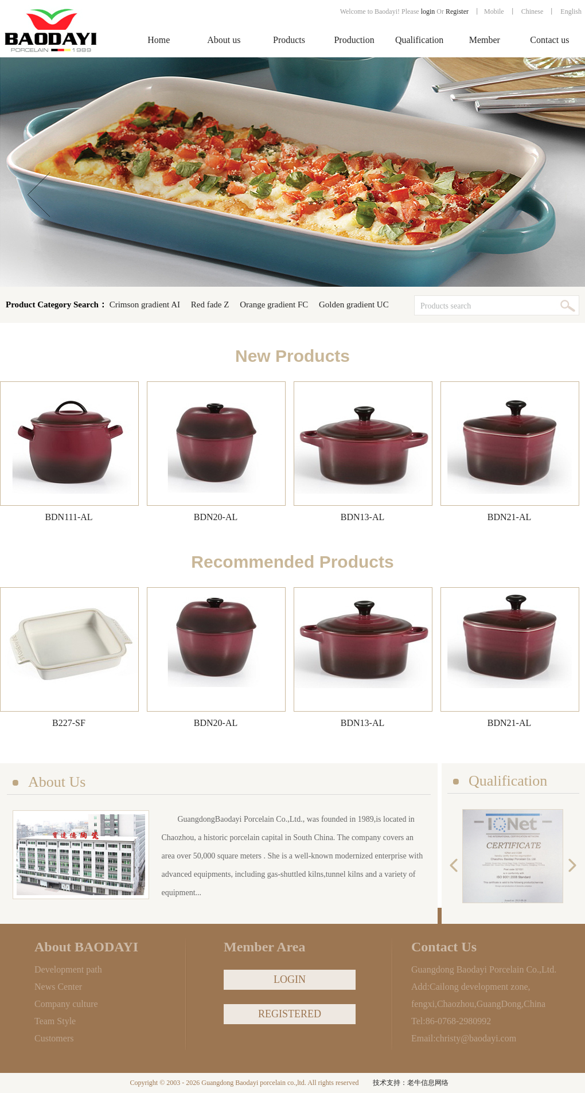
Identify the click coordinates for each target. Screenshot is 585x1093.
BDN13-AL (362, 517)
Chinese (532, 11)
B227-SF (68, 723)
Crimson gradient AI (145, 304)
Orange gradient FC (274, 304)
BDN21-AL (509, 517)
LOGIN (290, 979)
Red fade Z (210, 304)
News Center (58, 986)
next (569, 865)
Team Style (55, 1021)
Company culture (66, 1004)
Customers (53, 1038)
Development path (68, 969)
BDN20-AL (215, 517)
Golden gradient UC (354, 304)
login (428, 11)
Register (458, 11)
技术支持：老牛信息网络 (410, 1083)
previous (456, 865)
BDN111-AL (68, 517)
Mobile (494, 11)
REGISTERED (289, 1014)
